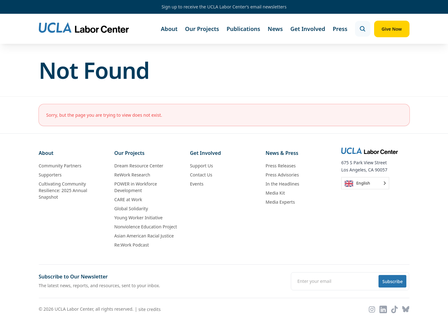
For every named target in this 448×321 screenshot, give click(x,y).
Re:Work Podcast (131, 245)
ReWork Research (132, 175)
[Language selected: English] (365, 183)
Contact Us (201, 175)
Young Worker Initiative (138, 218)
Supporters (50, 175)
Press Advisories (282, 175)
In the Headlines (282, 184)
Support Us (201, 166)
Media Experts (280, 202)
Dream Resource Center (138, 166)
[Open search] (362, 29)
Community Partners (60, 166)
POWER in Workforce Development (135, 187)
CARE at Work (128, 200)
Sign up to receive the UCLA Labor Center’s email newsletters (224, 7)
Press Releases (280, 166)
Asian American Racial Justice (144, 236)
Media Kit (275, 193)
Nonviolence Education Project (145, 227)
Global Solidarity (131, 209)
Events (196, 184)
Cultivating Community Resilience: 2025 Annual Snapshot (63, 190)
